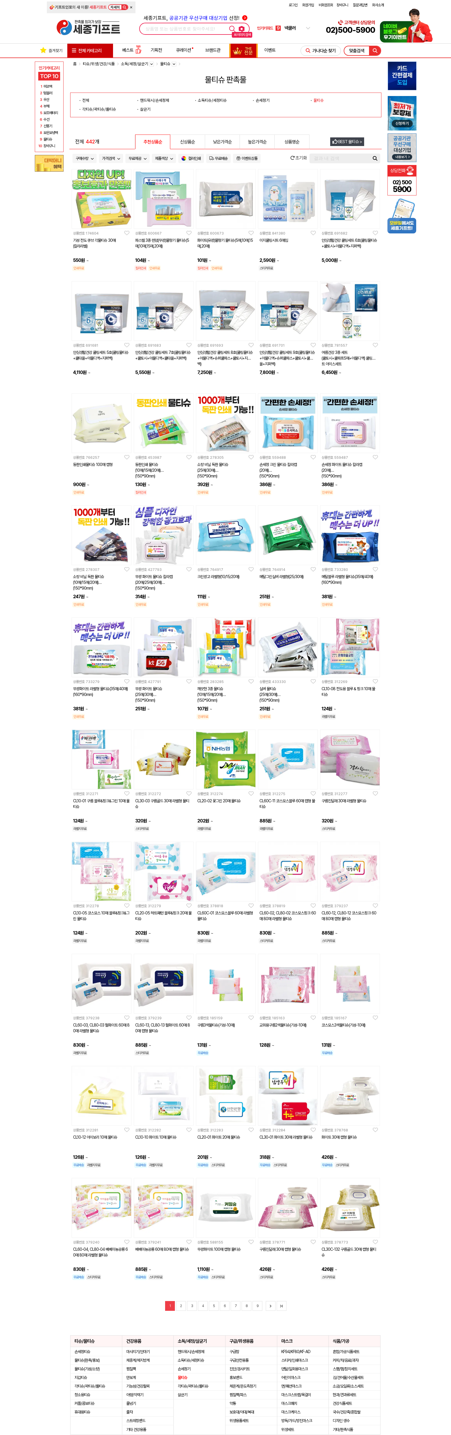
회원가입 (308, 5)
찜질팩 (131, 1369)
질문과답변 (360, 5)
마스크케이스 (290, 1412)
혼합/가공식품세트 (346, 1351)
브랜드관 (212, 50)
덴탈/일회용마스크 (294, 1369)
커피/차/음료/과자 (345, 1360)
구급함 (234, 1351)
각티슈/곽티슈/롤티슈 (99, 109)
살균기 (145, 109)
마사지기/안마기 (138, 1351)
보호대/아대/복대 (242, 1412)
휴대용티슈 (82, 1412)
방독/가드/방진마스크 (296, 1420)
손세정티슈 (82, 1351)
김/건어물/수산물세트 (348, 1377)
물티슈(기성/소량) (87, 1369)
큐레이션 (183, 50)
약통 (233, 1403)
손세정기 (263, 100)
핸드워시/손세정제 (154, 100)
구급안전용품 (239, 1360)
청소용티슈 (82, 1394)
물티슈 (319, 100)
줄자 (129, 1412)
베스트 (131, 50)
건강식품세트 (342, 1403)
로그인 (293, 5)
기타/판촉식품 (343, 1429)
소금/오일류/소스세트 (348, 1386)
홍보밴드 (236, 1377)
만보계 (131, 1377)
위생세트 (287, 1429)
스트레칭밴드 (135, 1420)
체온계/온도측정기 (243, 1386)
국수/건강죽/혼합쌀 (346, 1412)
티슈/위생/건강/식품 (99, 64)
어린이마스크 (290, 1377)
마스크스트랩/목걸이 (296, 1394)
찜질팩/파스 (238, 1394)
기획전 (156, 50)
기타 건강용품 (136, 1429)
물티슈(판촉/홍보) (87, 1360)
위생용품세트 (239, 1420)
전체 (85, 100)
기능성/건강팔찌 (138, 1386)
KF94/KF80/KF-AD (295, 1351)
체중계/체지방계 (138, 1360)
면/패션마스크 (291, 1386)
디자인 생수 (341, 1420)
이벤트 (270, 50)
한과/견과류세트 (344, 1394)
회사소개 (378, 5)
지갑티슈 (80, 1377)
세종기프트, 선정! (195, 18)
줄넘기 (131, 1403)
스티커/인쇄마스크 (294, 1360)
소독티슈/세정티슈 (212, 100)
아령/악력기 (134, 1394)
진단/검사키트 (240, 1369)
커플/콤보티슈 (84, 1403)
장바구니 (342, 5)
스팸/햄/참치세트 (345, 1369)
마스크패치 (289, 1403)
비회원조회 (326, 5)
